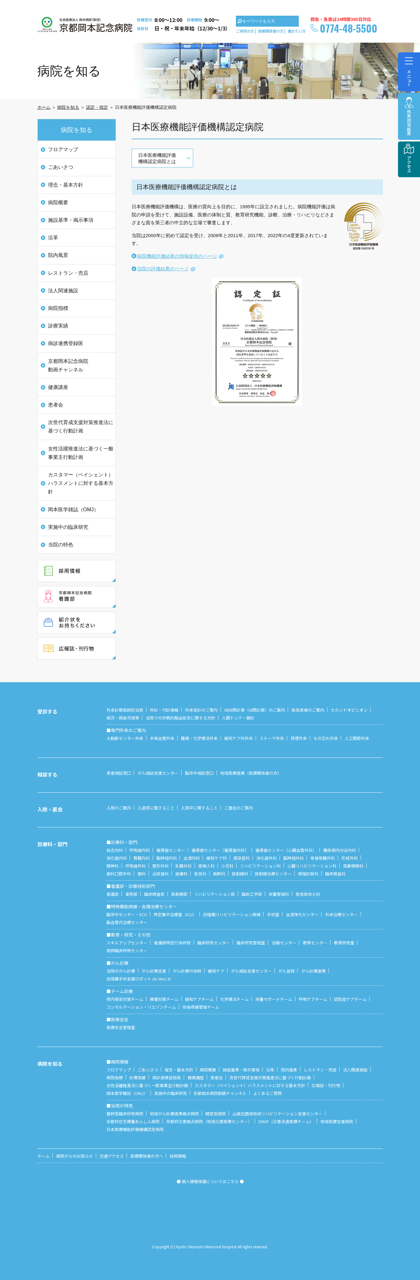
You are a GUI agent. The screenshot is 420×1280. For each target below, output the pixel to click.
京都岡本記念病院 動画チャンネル (68, 365)
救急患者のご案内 (308, 710)
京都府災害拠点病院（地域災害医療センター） (209, 1121)
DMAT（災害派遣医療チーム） (286, 1121)
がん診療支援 (154, 971)
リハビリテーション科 (260, 866)
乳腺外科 (183, 866)
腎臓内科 (142, 858)
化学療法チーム (234, 999)
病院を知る (68, 107)
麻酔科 (219, 874)
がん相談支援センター (158, 773)
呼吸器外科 (135, 866)
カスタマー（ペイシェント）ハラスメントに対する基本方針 (80, 483)
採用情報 (178, 1156)
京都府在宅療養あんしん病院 (133, 1121)
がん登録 (286, 971)
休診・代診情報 (164, 710)
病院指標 (58, 308)
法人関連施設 (63, 290)
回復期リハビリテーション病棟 (231, 914)
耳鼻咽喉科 (353, 866)
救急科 (200, 874)
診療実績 (58, 325)
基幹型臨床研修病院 (124, 1114)
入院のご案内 (118, 808)
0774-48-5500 (348, 28)
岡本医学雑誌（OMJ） (73, 509)
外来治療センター (341, 914)
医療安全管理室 (120, 1027)
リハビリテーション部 (214, 894)
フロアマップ (63, 149)
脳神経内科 (166, 858)
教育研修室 (344, 943)
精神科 (112, 866)
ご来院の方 (245, 31)
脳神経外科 (293, 858)
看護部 (112, 894)
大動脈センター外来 (124, 738)
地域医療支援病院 (336, 1121)
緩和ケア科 (216, 858)
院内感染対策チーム (124, 999)
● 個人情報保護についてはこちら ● (210, 1181)
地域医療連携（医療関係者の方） (250, 773)
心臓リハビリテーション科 (311, 866)
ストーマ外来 (271, 738)
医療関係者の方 (271, 31)
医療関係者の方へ (146, 1156)
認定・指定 (97, 107)
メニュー (409, 69)
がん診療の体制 (187, 971)
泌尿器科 (160, 874)
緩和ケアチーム (199, 999)
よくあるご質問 (267, 1093)
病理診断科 (308, 874)
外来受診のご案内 (201, 710)
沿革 (53, 237)
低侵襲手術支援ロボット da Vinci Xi (138, 979)
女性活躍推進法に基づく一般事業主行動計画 (80, 453)
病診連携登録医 (65, 343)
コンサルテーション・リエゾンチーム (141, 1007)
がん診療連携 (313, 971)
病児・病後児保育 (122, 718)
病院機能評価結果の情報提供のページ (177, 256)
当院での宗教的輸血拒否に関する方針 (180, 718)
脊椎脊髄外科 (322, 858)
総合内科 (114, 850)
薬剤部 (131, 894)
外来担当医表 (409, 122)
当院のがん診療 (120, 971)
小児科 (227, 866)
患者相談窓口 (118, 773)
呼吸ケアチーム (313, 999)
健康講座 (58, 387)
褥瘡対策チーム (164, 999)
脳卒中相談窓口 (199, 773)
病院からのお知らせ (74, 1156)
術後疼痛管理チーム (201, 1007)
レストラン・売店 (68, 273)
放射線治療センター (273, 874)
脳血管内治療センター (126, 922)
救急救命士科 (308, 894)
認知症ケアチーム (350, 999)
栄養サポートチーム (273, 999)
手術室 (273, 914)
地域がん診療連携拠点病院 (174, 1114)
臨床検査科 (335, 874)
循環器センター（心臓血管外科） (286, 850)
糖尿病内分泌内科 (339, 850)
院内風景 (58, 255)
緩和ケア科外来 (238, 738)
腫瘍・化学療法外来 (199, 738)
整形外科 (160, 866)
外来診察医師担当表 (124, 710)
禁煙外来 (299, 738)
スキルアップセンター (126, 943)
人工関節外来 (357, 738)
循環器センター (170, 850)
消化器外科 (266, 858)
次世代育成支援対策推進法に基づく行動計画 (80, 426)
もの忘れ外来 (326, 738)
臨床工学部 (252, 894)
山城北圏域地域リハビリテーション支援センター (277, 1114)
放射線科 (240, 874)
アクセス (409, 164)
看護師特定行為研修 (172, 943)
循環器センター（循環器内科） (220, 850)
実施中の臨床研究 (68, 527)
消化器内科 (116, 858)
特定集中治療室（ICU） (175, 914)
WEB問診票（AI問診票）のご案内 (254, 710)
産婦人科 (206, 866)
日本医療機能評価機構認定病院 (135, 1129)
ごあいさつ (60, 167)
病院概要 (58, 202)
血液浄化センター (302, 914)
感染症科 (241, 858)
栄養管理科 (279, 894)
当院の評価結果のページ (163, 268)
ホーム (44, 107)
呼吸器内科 (139, 850)
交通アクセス (112, 1156)
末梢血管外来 (162, 738)
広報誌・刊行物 (326, 1085)
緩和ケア (216, 971)
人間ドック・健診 (238, 718)
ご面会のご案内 (238, 808)
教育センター (315, 943)
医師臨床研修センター (126, 950)
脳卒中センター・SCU (126, 914)
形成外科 (349, 858)
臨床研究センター (213, 943)
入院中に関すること (199, 808)
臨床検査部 (154, 894)
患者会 (55, 404)
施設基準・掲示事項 (70, 220)
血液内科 (191, 858)
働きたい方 (297, 31)
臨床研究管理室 (251, 943)
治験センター (284, 943)
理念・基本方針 (65, 185)
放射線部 (179, 894)
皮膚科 (181, 874)
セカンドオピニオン (349, 710)
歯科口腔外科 (118, 874)
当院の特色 (60, 544)
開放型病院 (215, 1114)
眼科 (142, 874)
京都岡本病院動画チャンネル (220, 1093)
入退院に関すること (156, 808)
